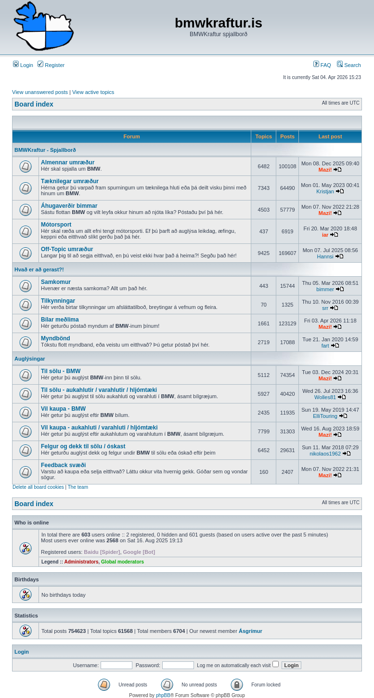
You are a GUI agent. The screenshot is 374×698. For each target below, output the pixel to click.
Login (23, 65)
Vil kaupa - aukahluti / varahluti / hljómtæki (99, 427)
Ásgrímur (250, 631)
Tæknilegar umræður (70, 181)
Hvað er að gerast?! (39, 269)
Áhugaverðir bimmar (69, 205)
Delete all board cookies (38, 487)
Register (51, 65)
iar (325, 235)
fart (325, 346)
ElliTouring (325, 416)
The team (78, 487)
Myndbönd (55, 338)
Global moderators (122, 561)
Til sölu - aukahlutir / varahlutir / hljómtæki (99, 390)
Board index (33, 104)
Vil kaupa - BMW (63, 408)
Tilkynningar (58, 300)
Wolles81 (325, 397)
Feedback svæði (63, 465)
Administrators (81, 561)
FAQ (322, 65)
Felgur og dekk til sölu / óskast (83, 446)
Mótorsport (56, 224)
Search (349, 65)
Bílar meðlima (60, 319)
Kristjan (325, 191)
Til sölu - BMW (60, 371)
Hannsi (325, 256)
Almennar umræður (67, 162)
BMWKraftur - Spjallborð (45, 150)
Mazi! (325, 170)
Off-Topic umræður (67, 249)
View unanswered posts (40, 92)
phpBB (163, 695)
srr (325, 308)
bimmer (325, 289)
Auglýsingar (29, 359)
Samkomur (56, 282)
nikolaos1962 (325, 453)
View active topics (93, 92)
